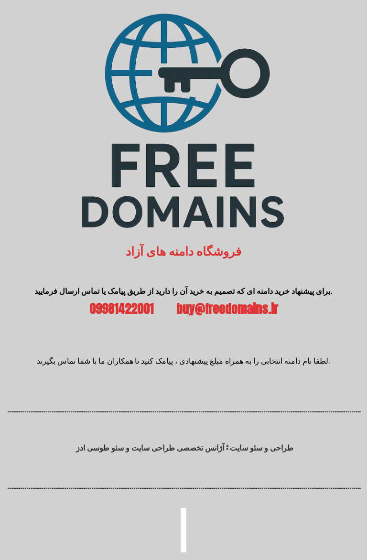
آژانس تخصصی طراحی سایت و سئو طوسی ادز (150, 447)
